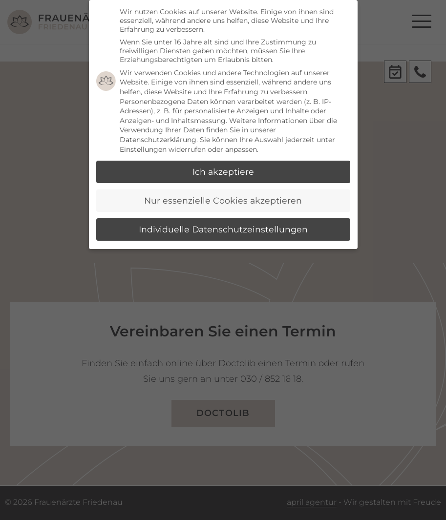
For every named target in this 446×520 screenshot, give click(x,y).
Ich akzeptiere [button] (223, 171)
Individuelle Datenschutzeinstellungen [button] (223, 229)
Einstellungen (143, 149)
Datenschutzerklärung (158, 139)
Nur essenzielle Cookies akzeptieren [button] (223, 200)
